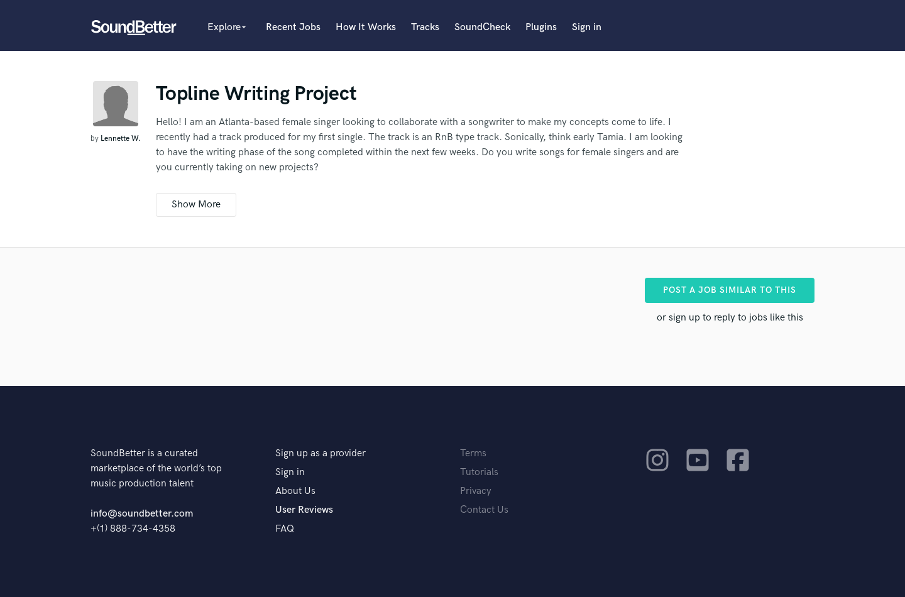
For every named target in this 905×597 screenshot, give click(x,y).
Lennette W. (121, 138)
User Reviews (304, 510)
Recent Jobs (293, 27)
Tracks (425, 27)
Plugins (541, 27)
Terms (473, 453)
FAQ (284, 529)
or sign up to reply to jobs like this (730, 318)
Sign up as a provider (320, 453)
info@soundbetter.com (141, 514)
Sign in (586, 27)
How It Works (366, 27)
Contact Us (484, 510)
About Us (295, 491)
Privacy (475, 491)
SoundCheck (482, 27)
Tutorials (479, 472)
